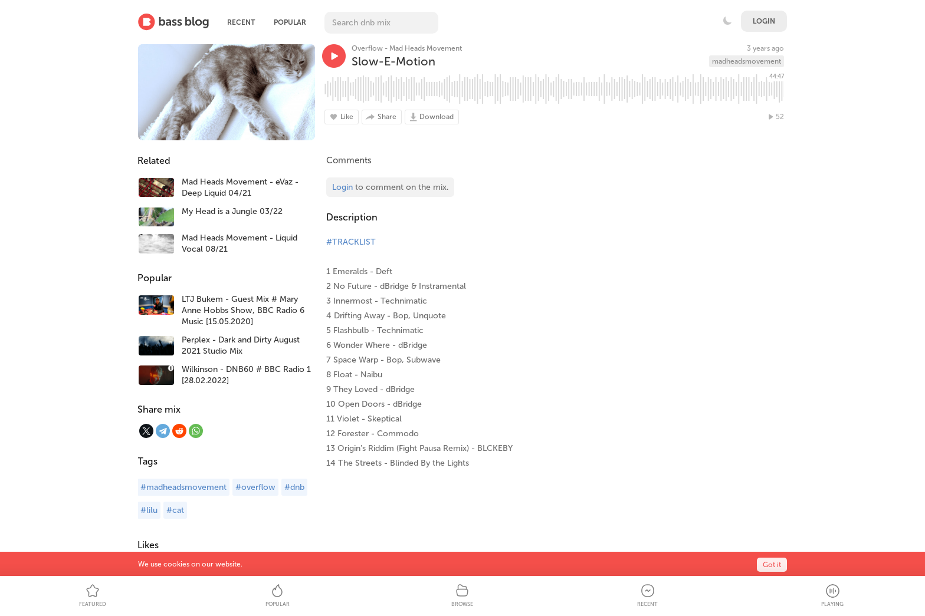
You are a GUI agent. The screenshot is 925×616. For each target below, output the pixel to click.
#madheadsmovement (183, 487)
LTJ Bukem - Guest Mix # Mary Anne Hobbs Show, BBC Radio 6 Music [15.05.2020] (243, 310)
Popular (290, 22)
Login (764, 21)
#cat (175, 510)
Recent (241, 22)
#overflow (255, 487)
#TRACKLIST (351, 242)
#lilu (149, 510)
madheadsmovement (746, 61)
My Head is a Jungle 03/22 (232, 211)
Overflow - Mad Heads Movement (407, 48)
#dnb (294, 487)
